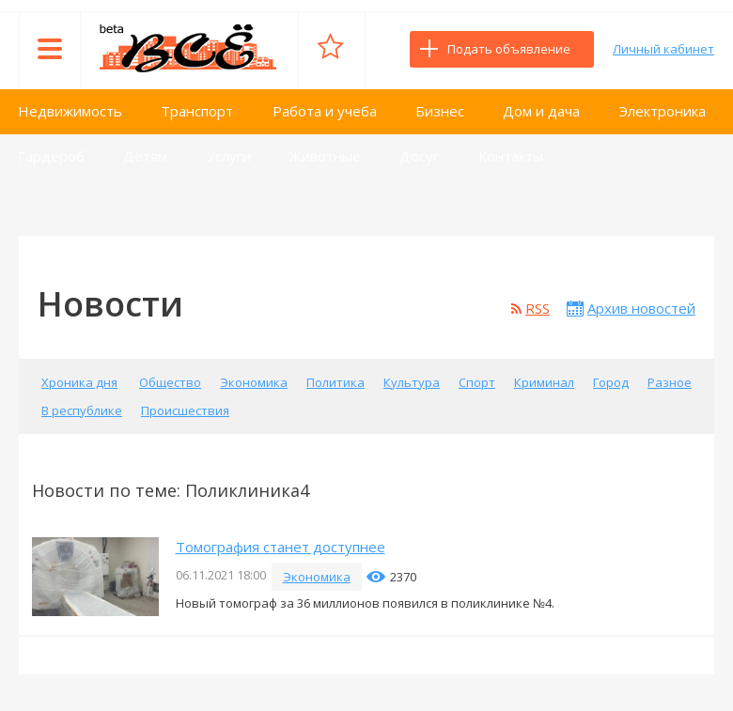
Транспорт (197, 110)
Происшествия (185, 410)
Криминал (544, 382)
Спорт (477, 382)
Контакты (510, 156)
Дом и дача (541, 110)
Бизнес (439, 110)
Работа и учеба (325, 110)
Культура (411, 382)
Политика (335, 382)
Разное (669, 382)
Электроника (662, 110)
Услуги (229, 156)
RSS (537, 308)
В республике (81, 410)
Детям (145, 156)
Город (611, 382)
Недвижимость (70, 110)
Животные (325, 156)
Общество (170, 382)
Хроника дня (79, 382)
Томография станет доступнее (280, 546)
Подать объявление (508, 48)
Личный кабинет (663, 48)
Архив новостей (641, 308)
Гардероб (51, 156)
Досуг (419, 156)
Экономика (254, 382)
